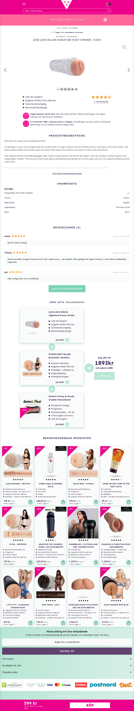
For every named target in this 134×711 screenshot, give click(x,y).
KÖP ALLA (104, 371)
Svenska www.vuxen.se (67, 699)
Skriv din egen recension (67, 284)
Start (59, 23)
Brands (65, 23)
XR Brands (72, 31)
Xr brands (74, 23)
